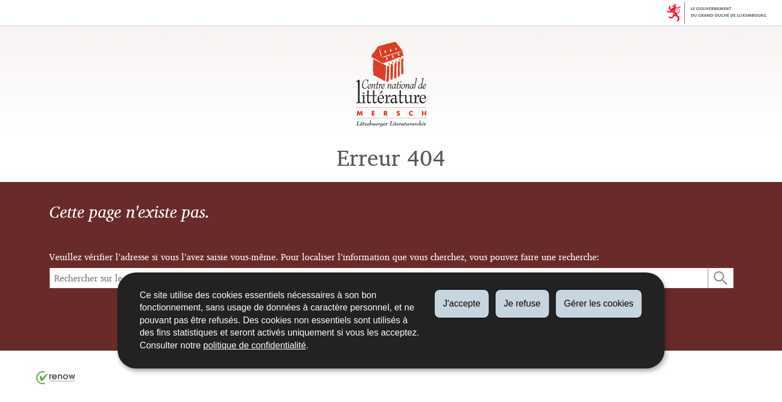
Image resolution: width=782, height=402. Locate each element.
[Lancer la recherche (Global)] (720, 278)
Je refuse (522, 303)
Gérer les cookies (599, 303)
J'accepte (461, 303)
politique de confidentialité (254, 345)
